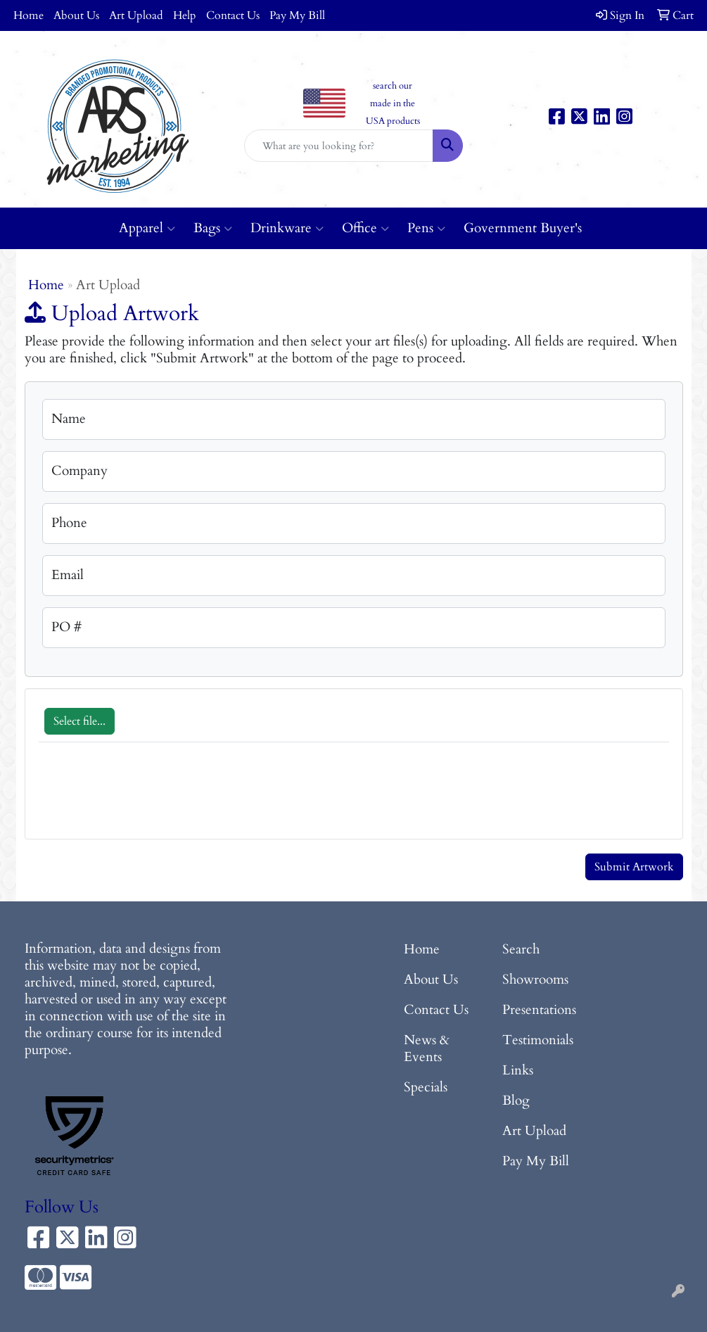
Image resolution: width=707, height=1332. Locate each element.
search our (392, 86)
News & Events (427, 1049)
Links (517, 1070)
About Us (76, 15)
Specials (425, 1087)
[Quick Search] (338, 145)
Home (28, 15)
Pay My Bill (297, 15)
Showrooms (535, 980)
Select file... (79, 721)
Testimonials (537, 1040)
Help (184, 15)
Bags (212, 228)
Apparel (147, 228)
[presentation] (146, 797)
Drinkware (287, 228)
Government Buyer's (523, 228)
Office (365, 228)
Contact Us (233, 15)
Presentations (539, 1010)
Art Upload (136, 15)
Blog (516, 1101)
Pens (426, 228)
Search (521, 949)
